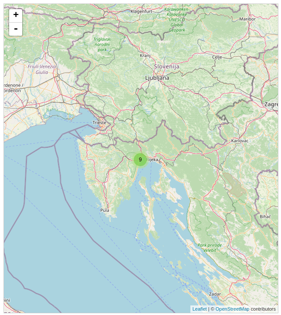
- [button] (16, 29)
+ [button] (16, 15)
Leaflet (200, 309)
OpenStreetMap (233, 309)
